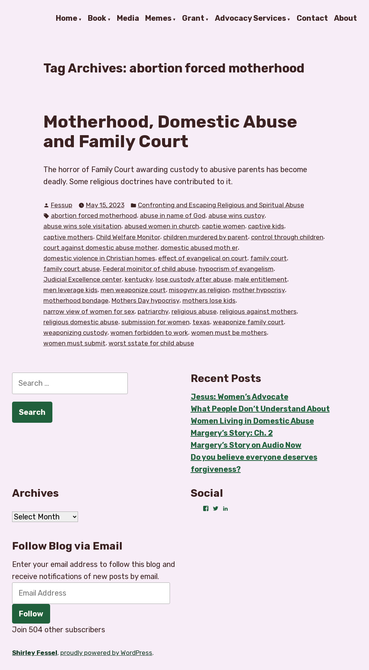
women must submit (74, 343)
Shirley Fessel (34, 652)
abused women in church (161, 226)
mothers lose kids (209, 300)
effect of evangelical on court (202, 258)
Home (66, 18)
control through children (287, 237)
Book (97, 18)
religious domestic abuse (80, 322)
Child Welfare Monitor (128, 237)
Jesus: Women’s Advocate (239, 396)
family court (268, 258)
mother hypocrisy (259, 290)
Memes (158, 18)
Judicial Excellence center (82, 279)
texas (201, 322)
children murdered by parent (205, 237)
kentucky (139, 279)
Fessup (61, 205)
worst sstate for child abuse (151, 343)
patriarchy (153, 311)
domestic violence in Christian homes (99, 258)
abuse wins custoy (236, 215)
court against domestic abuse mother (100, 247)
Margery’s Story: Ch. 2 (232, 432)
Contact (312, 18)
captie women (223, 226)
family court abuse (71, 269)
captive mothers (68, 237)
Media (128, 18)
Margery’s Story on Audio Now (246, 445)
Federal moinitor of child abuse (149, 269)
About (345, 18)
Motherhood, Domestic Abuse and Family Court (170, 131)
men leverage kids (70, 290)
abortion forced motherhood (94, 215)
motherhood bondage (76, 300)
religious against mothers (258, 311)
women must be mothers (229, 332)
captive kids (266, 226)
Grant (193, 18)
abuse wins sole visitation (82, 226)
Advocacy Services (250, 18)
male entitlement (260, 279)
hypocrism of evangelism (236, 269)
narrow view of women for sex (89, 311)
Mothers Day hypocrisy (145, 300)
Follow (31, 613)
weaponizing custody (75, 332)
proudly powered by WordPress (106, 652)
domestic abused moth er (199, 247)
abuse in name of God (172, 215)
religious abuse (194, 311)
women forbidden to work (149, 332)
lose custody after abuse (193, 279)
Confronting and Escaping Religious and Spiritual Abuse (221, 205)
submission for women (155, 322)
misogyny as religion (199, 290)
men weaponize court (133, 290)
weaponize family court (248, 322)
